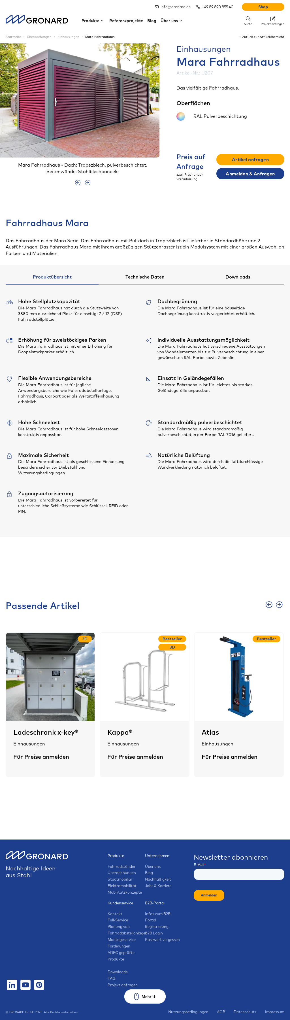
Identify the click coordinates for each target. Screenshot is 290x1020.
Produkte (93, 20)
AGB (221, 1012)
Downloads (237, 277)
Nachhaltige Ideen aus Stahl (37, 866)
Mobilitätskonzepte (125, 892)
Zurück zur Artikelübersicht (261, 37)
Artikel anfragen (250, 159)
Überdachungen (122, 872)
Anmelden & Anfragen (250, 174)
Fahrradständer (121, 866)
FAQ (112, 978)
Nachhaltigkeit (158, 879)
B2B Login (154, 933)
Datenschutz (245, 1012)
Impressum (274, 1012)
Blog (151, 20)
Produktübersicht (52, 277)
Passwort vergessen (162, 939)
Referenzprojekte (126, 20)
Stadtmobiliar (120, 879)
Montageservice (122, 939)
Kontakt (115, 913)
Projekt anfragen (123, 985)
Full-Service (118, 920)
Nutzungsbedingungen (188, 1012)
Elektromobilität (122, 885)
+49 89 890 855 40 (214, 7)
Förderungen (119, 946)
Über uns (172, 20)
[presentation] (78, 182)
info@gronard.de (173, 7)
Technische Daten (145, 277)
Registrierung (157, 926)
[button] (144, 109)
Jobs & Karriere (158, 885)
